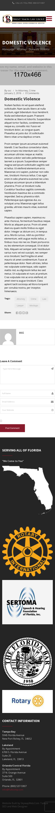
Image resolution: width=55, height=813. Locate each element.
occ (9, 90)
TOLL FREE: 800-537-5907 (34, 3)
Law (44, 299)
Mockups (33, 305)
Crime (32, 90)
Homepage (8, 49)
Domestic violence (22, 99)
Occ (21, 332)
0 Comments (32, 93)
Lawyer (20, 305)
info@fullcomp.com (12, 789)
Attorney (22, 49)
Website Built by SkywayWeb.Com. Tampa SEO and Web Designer (25, 805)
